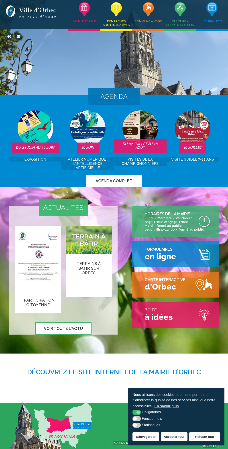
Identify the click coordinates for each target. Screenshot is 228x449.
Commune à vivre (148, 21)
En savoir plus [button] (167, 406)
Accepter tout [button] (174, 437)
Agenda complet (114, 180)
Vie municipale (84, 21)
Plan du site (122, 443)
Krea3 (209, 446)
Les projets (212, 21)
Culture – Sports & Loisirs (180, 23)
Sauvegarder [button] (145, 437)
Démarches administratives (116, 23)
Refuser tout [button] (204, 437)
